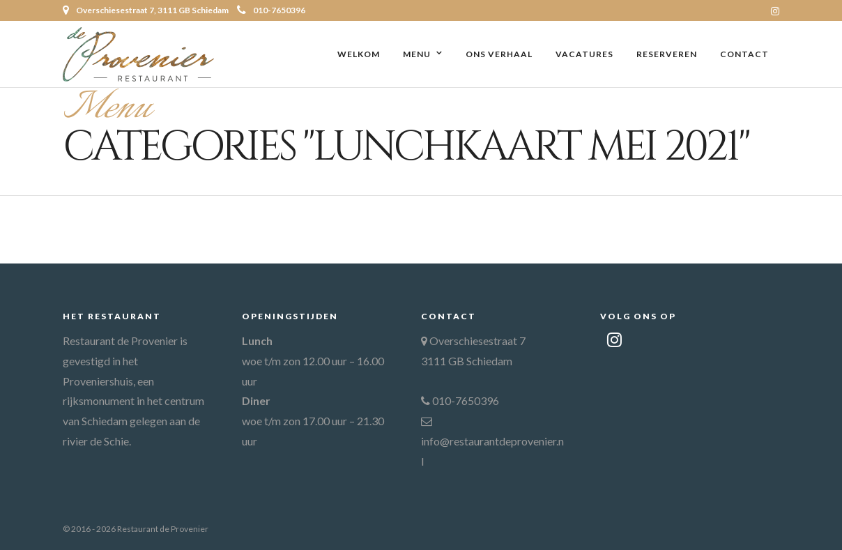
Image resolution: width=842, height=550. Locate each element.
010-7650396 (271, 10)
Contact (744, 54)
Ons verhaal (499, 54)
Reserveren (666, 54)
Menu (417, 54)
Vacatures (584, 54)
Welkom (358, 54)
